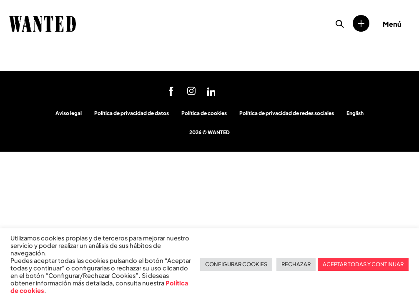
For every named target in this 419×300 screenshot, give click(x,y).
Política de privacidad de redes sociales (286, 113)
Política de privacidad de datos (131, 113)
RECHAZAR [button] (296, 264)
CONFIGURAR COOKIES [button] (236, 264)
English (355, 113)
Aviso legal (68, 113)
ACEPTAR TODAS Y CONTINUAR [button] (363, 264)
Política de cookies (204, 113)
